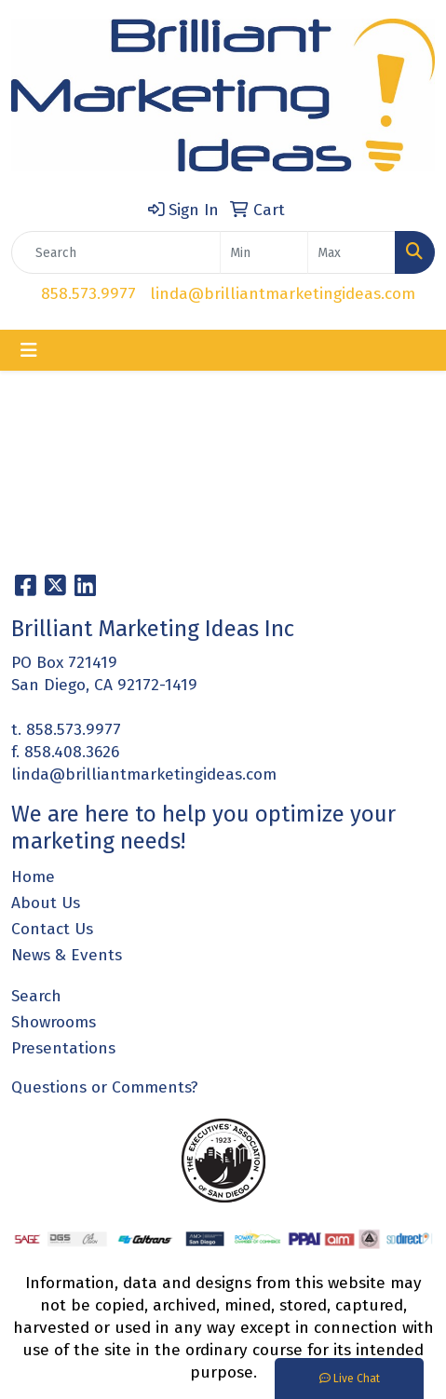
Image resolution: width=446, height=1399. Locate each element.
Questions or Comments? (104, 1087)
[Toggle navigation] (28, 350)
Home (33, 877)
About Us (45, 903)
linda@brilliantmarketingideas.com (282, 294)
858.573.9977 (88, 294)
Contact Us (52, 929)
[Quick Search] (116, 252)
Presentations (63, 1048)
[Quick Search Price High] (351, 252)
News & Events (66, 955)
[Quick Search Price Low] (264, 252)
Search (36, 996)
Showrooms (53, 1022)
